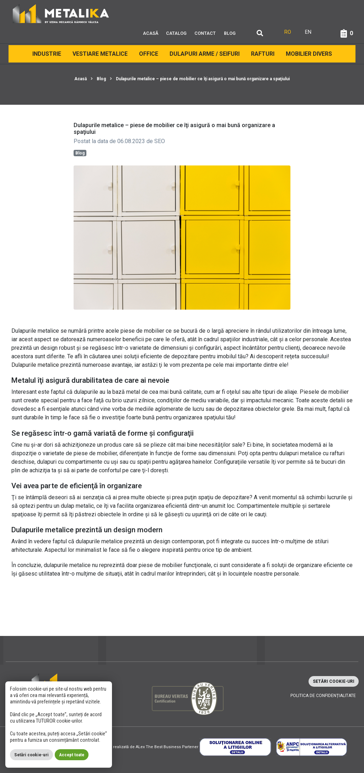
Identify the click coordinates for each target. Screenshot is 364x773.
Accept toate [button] (71, 754)
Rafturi (262, 53)
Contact (205, 33)
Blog (230, 33)
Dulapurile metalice (35, 364)
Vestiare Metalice (100, 53)
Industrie (46, 53)
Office (148, 53)
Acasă (150, 33)
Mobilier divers (309, 53)
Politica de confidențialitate (323, 695)
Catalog (176, 33)
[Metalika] (60, 13)
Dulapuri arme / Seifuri (205, 53)
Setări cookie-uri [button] (333, 681)
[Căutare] (260, 33)
